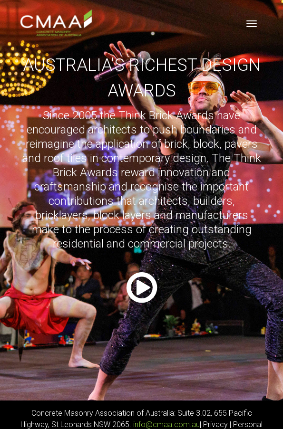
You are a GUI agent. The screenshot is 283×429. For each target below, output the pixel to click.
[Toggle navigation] (251, 23)
